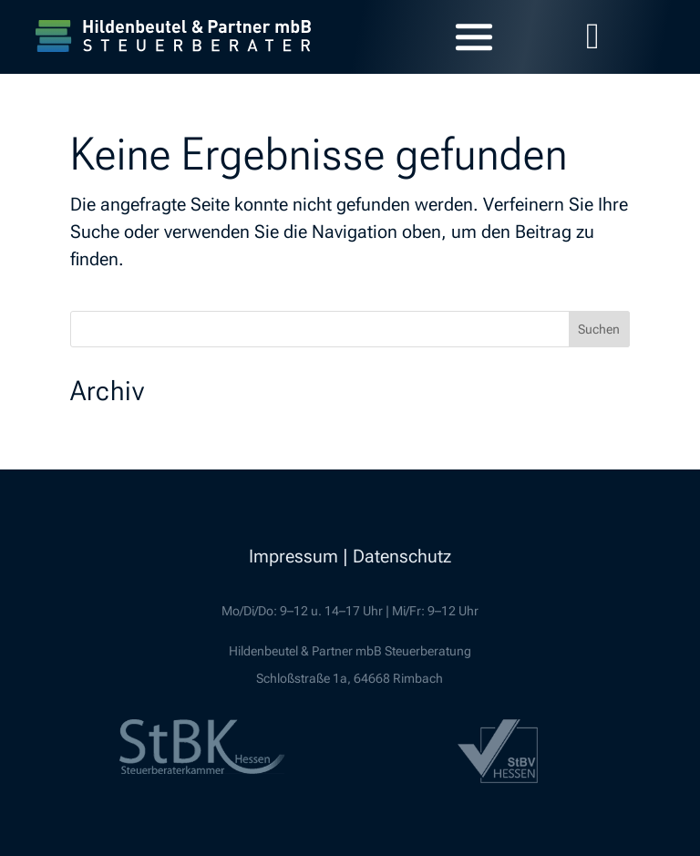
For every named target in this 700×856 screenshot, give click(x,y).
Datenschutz (402, 556)
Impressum (293, 556)
